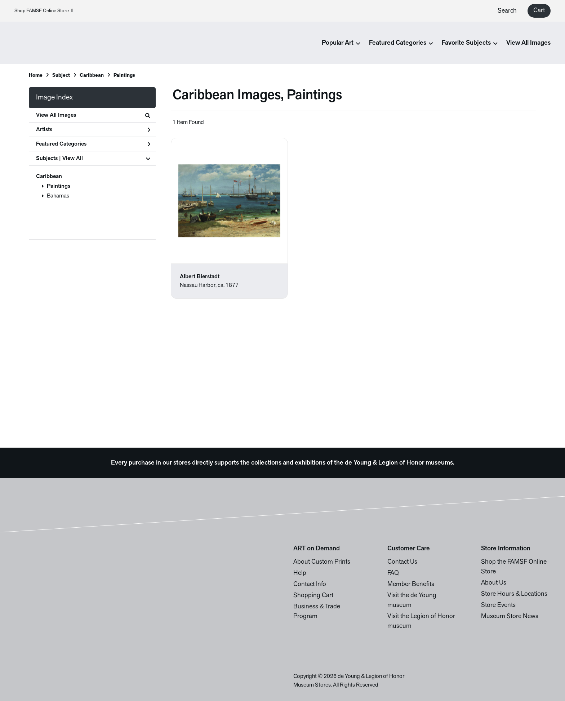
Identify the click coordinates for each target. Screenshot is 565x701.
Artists (93, 130)
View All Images (528, 43)
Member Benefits (410, 584)
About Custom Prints (321, 562)
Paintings (58, 186)
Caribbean (49, 176)
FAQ (393, 573)
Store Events (498, 605)
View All (72, 158)
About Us (493, 583)
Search (507, 11)
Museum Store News (509, 616)
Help (299, 573)
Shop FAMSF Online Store (43, 11)
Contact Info (309, 584)
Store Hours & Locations (514, 594)
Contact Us (402, 562)
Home (36, 75)
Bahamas (58, 196)
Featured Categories (93, 144)
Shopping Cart (313, 595)
